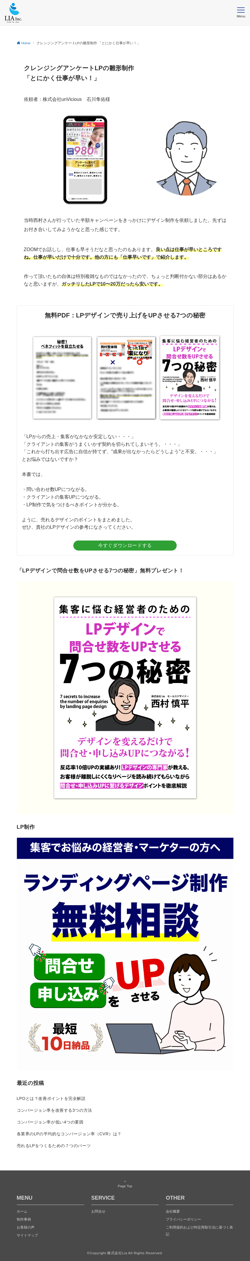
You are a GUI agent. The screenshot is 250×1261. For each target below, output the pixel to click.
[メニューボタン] (241, 12)
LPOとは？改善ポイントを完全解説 (51, 1098)
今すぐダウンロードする (125, 545)
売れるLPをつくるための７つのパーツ (54, 1145)
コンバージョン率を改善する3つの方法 (54, 1110)
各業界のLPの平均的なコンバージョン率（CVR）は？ (69, 1133)
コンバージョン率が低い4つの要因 (50, 1122)
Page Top (125, 1184)
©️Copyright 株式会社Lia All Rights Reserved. (125, 1253)
